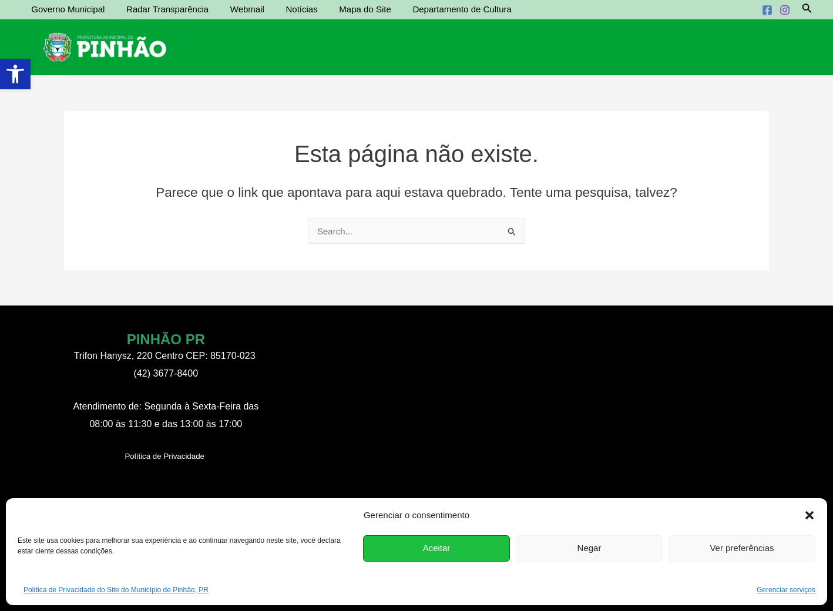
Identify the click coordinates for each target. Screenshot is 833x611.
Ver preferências (742, 548)
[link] (15, 74)
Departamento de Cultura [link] (440, 9)
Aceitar (437, 548)
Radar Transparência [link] (161, 9)
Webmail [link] (237, 9)
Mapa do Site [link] (347, 9)
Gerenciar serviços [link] (786, 590)
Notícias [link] (288, 9)
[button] (809, 515)
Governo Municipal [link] (66, 9)
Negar (589, 548)
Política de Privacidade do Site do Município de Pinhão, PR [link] (116, 590)
